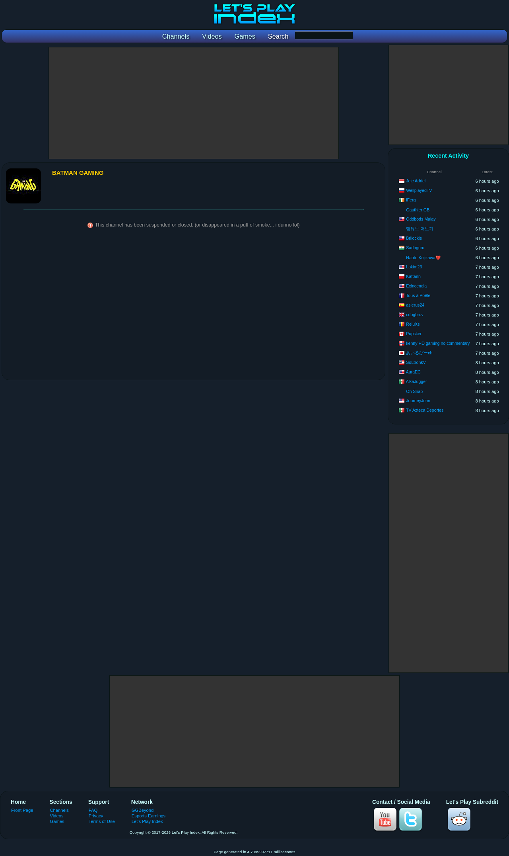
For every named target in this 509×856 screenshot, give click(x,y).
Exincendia (416, 285)
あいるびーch (419, 352)
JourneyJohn (418, 400)
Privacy (96, 815)
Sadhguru (415, 247)
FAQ (93, 810)
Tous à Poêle (418, 295)
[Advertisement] (193, 103)
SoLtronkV (415, 362)
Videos (57, 815)
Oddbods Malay (420, 219)
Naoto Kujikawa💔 (423, 257)
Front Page (22, 810)
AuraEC (413, 371)
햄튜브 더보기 (419, 228)
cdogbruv (415, 314)
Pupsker (414, 333)
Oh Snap (414, 391)
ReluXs (413, 324)
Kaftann (413, 276)
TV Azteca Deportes (424, 410)
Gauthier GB (417, 209)
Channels (59, 810)
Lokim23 (414, 266)
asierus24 (415, 305)
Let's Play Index (147, 821)
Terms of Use (102, 821)
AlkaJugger (416, 381)
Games (57, 821)
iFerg (411, 199)
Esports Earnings (148, 815)
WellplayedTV (419, 190)
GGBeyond (143, 810)
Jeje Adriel (415, 180)
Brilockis (414, 238)
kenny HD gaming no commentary (438, 343)
